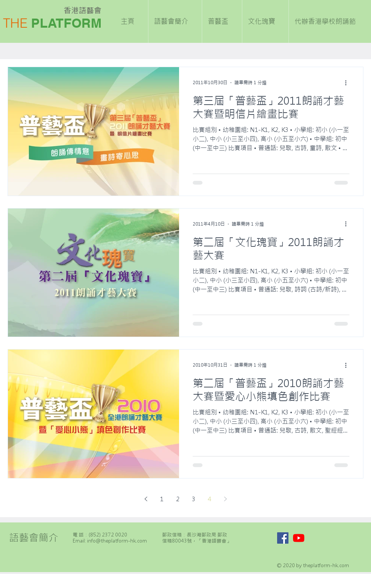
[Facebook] (282, 538)
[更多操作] (348, 82)
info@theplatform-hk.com (117, 541)
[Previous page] (146, 499)
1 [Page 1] (162, 499)
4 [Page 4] (209, 499)
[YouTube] (298, 538)
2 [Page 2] (177, 499)
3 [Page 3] (193, 499)
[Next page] (225, 499)
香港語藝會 (82, 10)
